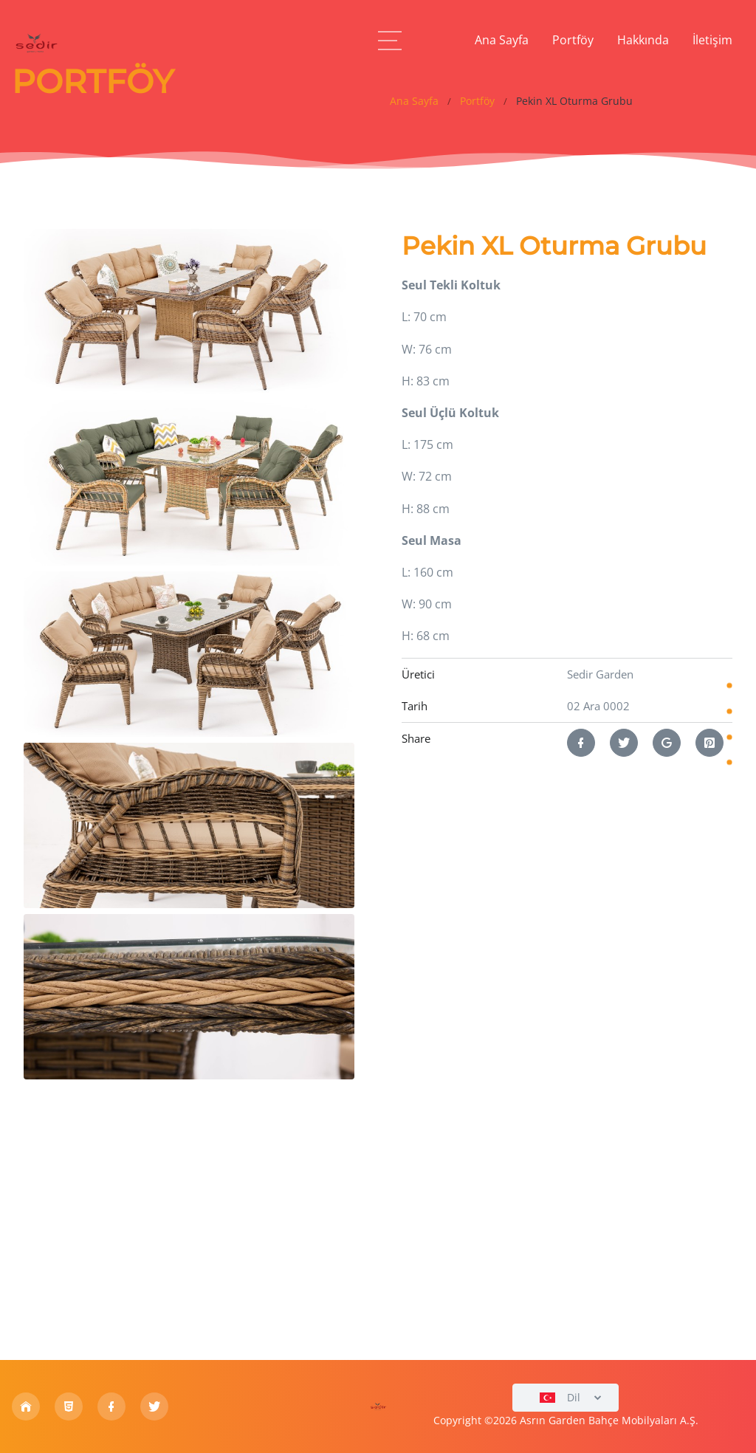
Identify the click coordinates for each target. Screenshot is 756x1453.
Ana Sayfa (414, 101)
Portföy (477, 101)
